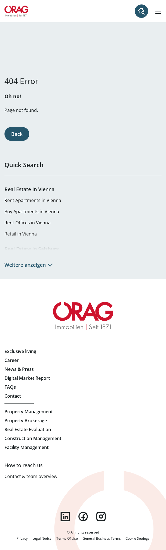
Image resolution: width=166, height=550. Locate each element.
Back (17, 134)
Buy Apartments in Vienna (31, 211)
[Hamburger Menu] (158, 11)
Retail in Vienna (20, 234)
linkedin (65, 516)
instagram (101, 516)
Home (16, 11)
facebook (83, 516)
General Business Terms (102, 538)
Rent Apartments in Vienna (32, 200)
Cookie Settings (138, 538)
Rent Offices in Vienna (27, 223)
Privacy (22, 538)
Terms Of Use (67, 538)
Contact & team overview (30, 476)
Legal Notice (42, 538)
